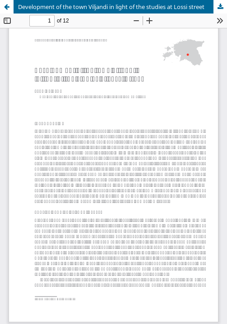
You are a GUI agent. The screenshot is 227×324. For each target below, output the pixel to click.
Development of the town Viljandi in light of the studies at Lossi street (111, 7)
